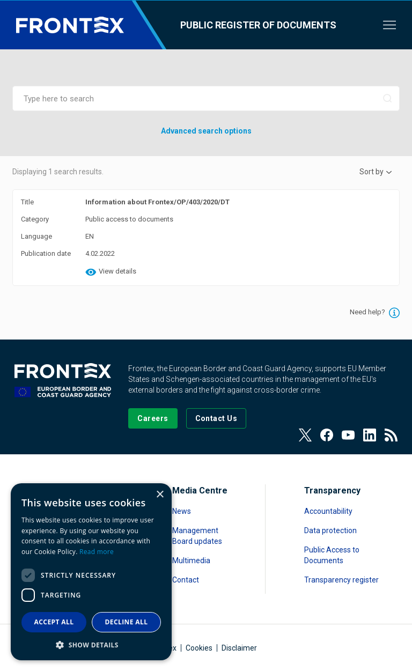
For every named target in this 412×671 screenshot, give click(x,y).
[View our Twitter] (305, 435)
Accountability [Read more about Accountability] (328, 511)
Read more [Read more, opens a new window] (96, 551)
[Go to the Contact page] (216, 418)
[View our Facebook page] (326, 435)
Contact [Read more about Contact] (185, 580)
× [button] (160, 495)
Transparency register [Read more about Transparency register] (341, 580)
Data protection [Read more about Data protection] (330, 530)
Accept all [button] (54, 621)
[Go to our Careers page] (152, 418)
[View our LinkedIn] (369, 435)
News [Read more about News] (181, 511)
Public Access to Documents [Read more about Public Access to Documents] (331, 555)
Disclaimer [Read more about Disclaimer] (239, 648)
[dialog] (91, 571)
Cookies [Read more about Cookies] (199, 648)
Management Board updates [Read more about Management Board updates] (197, 535)
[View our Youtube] (348, 435)
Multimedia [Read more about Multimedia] (191, 560)
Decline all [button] (126, 621)
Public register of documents (258, 25)
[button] (91, 644)
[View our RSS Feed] (391, 435)
